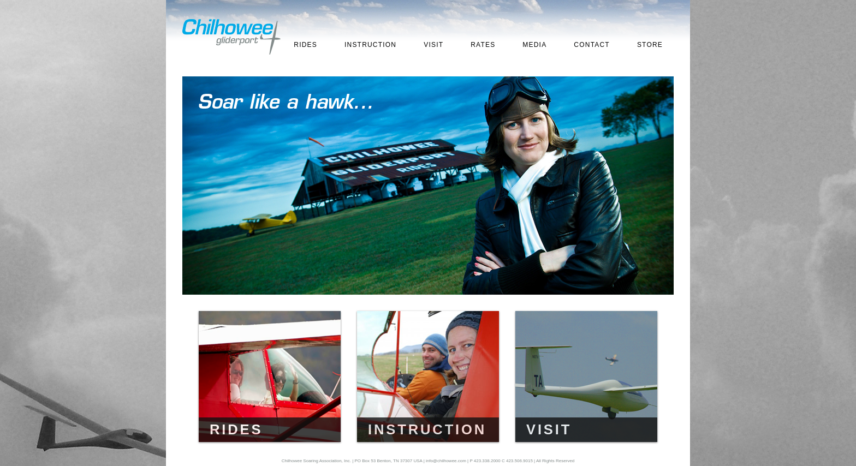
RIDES (305, 45)
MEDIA (534, 45)
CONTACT (592, 45)
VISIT (433, 45)
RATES (483, 45)
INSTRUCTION (370, 45)
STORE (650, 45)
